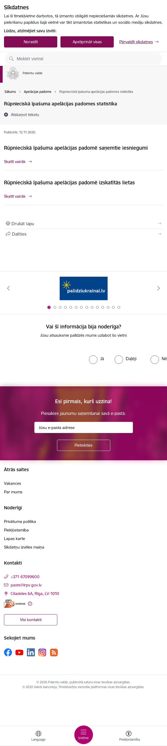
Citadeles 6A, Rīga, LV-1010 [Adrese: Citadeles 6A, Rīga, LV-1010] (35, 593)
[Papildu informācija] (30, 604)
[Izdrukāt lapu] (83, 224)
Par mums (13, 491)
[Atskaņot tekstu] (25, 114)
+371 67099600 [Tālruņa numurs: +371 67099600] (25, 576)
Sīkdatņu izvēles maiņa (24, 547)
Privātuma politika (20, 521)
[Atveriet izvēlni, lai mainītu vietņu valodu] (38, 737)
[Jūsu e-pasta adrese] (83, 427)
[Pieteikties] (83, 445)
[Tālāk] (158, 288)
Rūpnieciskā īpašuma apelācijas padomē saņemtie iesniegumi (76, 148)
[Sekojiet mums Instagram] (42, 652)
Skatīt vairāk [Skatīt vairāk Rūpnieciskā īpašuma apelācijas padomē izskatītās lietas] (15, 196)
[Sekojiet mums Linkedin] (31, 652)
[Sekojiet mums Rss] (54, 652)
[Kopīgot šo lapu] (83, 234)
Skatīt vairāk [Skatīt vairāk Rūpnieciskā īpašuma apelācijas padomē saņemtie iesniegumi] (15, 161)
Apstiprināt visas (87, 41)
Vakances (12, 483)
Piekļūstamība (16, 530)
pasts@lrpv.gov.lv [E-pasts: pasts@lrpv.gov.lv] (26, 585)
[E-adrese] (14, 603)
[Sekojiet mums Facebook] (8, 652)
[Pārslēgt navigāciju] (83, 734)
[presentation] (44, 362)
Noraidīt (31, 41)
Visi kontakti (31, 619)
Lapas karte (14, 538)
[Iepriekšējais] (8, 288)
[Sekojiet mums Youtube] (19, 652)
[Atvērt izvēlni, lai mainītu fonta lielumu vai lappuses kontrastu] (128, 737)
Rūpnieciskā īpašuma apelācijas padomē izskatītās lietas (69, 182)
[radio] (96, 358)
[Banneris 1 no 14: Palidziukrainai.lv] (84, 288)
